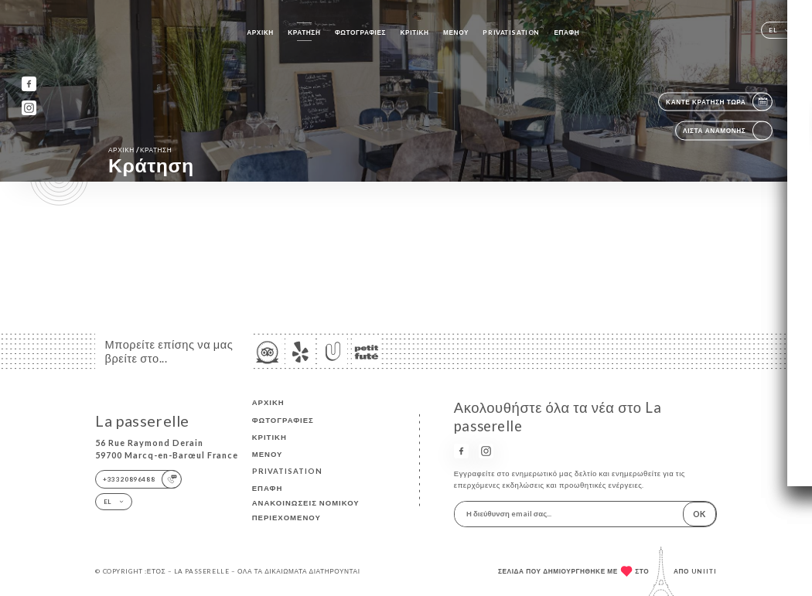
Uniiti (704, 571)
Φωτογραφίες (360, 32)
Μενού (456, 32)
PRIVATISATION (511, 32)
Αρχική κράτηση (140, 149)
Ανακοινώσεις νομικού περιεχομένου (306, 510)
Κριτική (415, 32)
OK (699, 514)
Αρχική (260, 32)
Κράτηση (304, 32)
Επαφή (566, 32)
